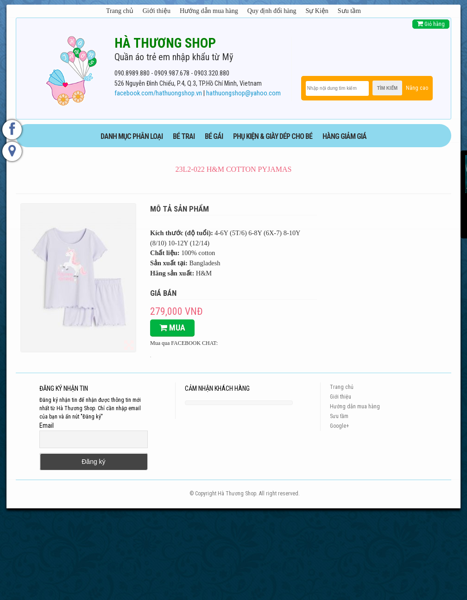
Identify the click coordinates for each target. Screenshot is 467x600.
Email (46, 425)
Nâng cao (417, 88)
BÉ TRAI (184, 136)
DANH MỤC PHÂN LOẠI (132, 136)
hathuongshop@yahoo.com (243, 93)
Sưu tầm (349, 10)
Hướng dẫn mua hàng (209, 10)
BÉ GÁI (214, 136)
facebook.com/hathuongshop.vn (158, 93)
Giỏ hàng (431, 23)
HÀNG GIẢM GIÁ (344, 136)
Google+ (339, 426)
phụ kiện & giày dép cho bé (272, 136)
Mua (172, 327)
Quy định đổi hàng (272, 10)
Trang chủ (119, 10)
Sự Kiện (317, 10)
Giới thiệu (156, 10)
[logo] (71, 69)
